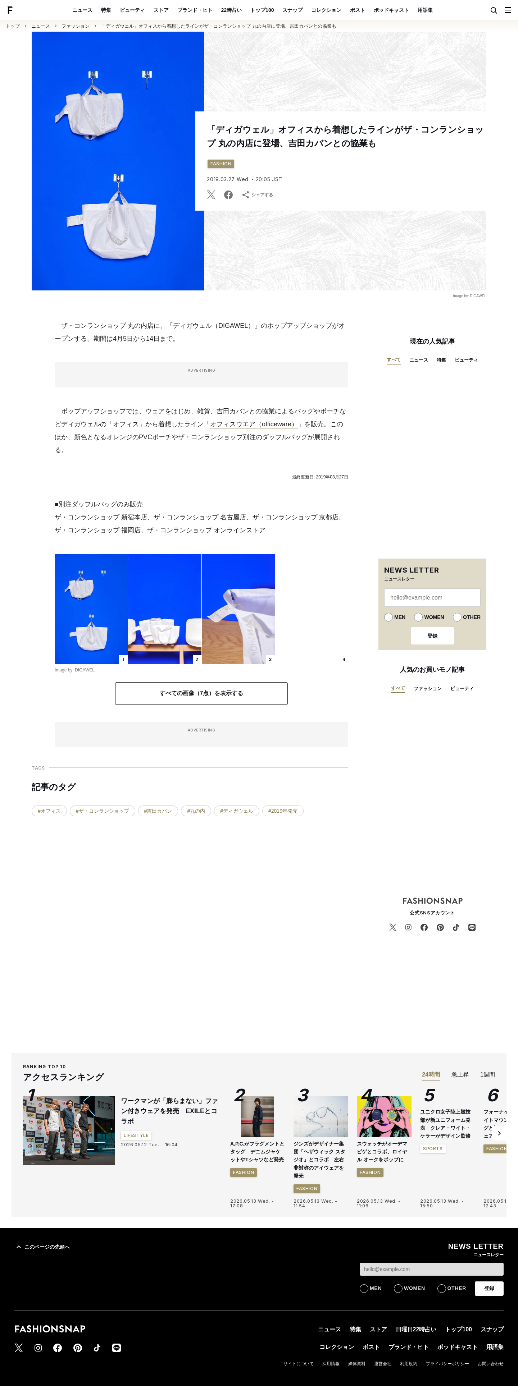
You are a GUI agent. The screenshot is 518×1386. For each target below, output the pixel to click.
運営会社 (382, 1363)
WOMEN (434, 617)
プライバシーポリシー (447, 1363)
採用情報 (331, 1363)
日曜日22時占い (416, 1329)
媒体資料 (356, 1363)
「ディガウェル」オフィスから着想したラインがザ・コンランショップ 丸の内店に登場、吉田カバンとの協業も (218, 26)
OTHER (472, 617)
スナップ (292, 10)
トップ (13, 26)
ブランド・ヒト (195, 10)
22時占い (231, 10)
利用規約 (408, 1363)
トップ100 (262, 10)
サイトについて (298, 1363)
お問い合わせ (491, 1363)
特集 (106, 10)
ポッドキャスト (391, 10)
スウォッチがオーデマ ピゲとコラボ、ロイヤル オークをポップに (382, 1152)
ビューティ (132, 10)
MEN (399, 617)
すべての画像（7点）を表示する (202, 693)
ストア (161, 10)
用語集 (425, 10)
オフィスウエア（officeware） (254, 424)
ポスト (357, 10)
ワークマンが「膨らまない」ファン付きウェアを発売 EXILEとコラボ (169, 1111)
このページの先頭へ (42, 1247)
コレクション (326, 10)
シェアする (257, 195)
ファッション (76, 26)
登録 (432, 636)
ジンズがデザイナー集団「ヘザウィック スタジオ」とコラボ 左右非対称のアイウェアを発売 (319, 1160)
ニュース (82, 10)
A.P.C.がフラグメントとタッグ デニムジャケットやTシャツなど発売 (257, 1152)
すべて (394, 359)
